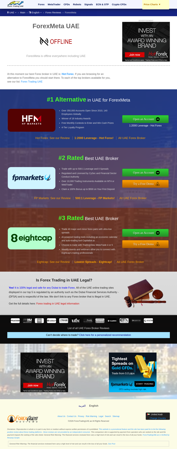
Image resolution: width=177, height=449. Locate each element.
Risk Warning (91, 416)
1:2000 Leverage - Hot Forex (145, 125)
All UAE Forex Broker (131, 138)
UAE (12, 12)
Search (108, 416)
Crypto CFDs (119, 4)
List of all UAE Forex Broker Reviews (88, 328)
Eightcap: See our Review (53, 262)
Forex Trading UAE (32, 81)
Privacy (81, 416)
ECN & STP (102, 4)
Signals (88, 4)
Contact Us (71, 416)
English (35, 12)
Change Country (158, 418)
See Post (111, 444)
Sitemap (116, 416)
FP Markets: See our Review (52, 198)
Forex (41, 4)
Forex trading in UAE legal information (57, 303)
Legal (101, 416)
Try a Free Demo (143, 183)
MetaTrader (54, 4)
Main (22, 12)
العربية (82, 405)
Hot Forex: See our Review (52, 138)
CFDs (67, 4)
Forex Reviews (53, 12)
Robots (77, 4)
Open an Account (143, 119)
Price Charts (152, 4)
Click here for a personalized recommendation (105, 335)
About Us (61, 416)
